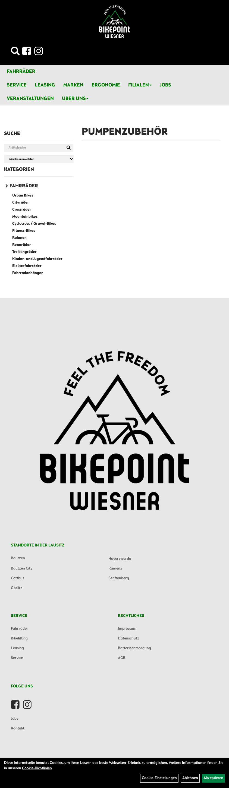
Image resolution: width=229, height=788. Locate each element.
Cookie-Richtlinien (37, 768)
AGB (122, 658)
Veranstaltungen (30, 98)
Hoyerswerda (119, 558)
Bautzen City (21, 568)
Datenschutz (128, 638)
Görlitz (16, 588)
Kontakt (17, 728)
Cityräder (20, 202)
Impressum (127, 628)
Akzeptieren (213, 778)
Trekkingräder (24, 252)
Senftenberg (118, 578)
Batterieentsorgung (134, 648)
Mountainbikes (24, 216)
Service (17, 85)
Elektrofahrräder (27, 266)
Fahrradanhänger (27, 273)
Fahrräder (21, 71)
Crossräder (21, 209)
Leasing (45, 85)
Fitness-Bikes (23, 230)
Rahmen (19, 237)
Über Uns (75, 98)
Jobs (165, 85)
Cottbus (17, 578)
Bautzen (18, 558)
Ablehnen (190, 778)
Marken (73, 85)
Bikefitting (19, 638)
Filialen (140, 85)
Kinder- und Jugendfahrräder (37, 259)
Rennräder (21, 244)
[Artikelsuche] (15, 53)
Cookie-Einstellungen (159, 778)
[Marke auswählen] (39, 159)
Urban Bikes (22, 195)
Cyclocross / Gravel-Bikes (34, 223)
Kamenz (115, 568)
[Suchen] (68, 148)
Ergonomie (106, 85)
